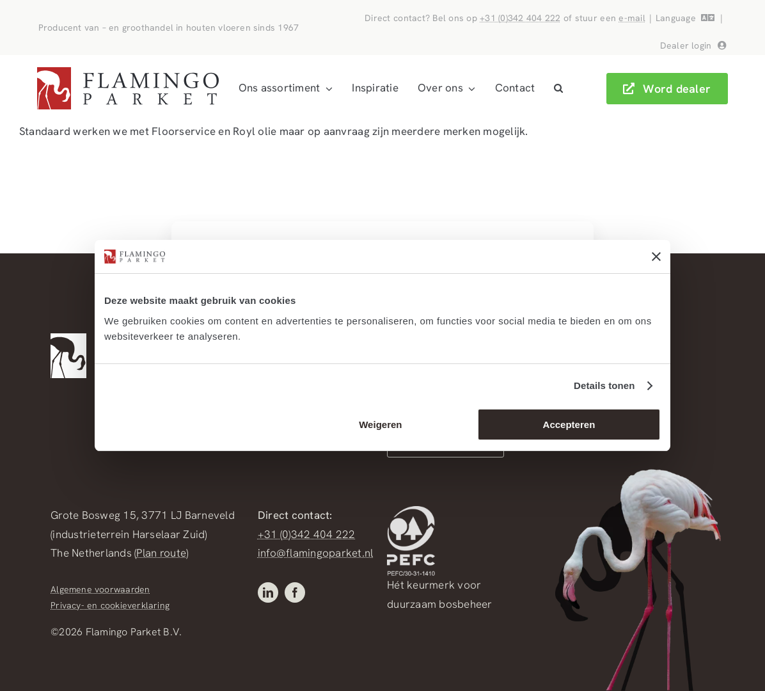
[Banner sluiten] (656, 256)
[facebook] (295, 592)
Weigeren (380, 424)
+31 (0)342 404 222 (520, 18)
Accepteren (569, 424)
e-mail (632, 18)
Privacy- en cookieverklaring (110, 605)
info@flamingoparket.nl (316, 553)
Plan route (161, 553)
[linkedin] (268, 592)
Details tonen (604, 385)
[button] (558, 88)
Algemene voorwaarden (100, 589)
